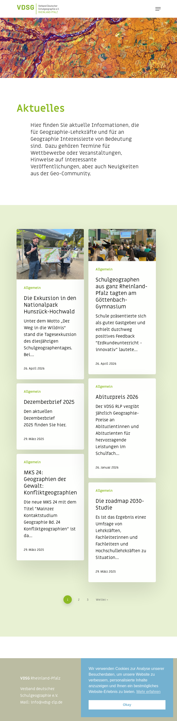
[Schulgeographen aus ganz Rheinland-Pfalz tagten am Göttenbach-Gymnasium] (122, 301)
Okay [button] (127, 705)
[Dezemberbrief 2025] (50, 416)
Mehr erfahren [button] (148, 692)
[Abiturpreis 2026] (122, 428)
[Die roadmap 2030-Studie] (122, 532)
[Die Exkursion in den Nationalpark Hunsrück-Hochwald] (50, 304)
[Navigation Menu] (158, 8)
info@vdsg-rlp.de (46, 702)
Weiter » (102, 600)
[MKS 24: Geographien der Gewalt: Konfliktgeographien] (50, 507)
